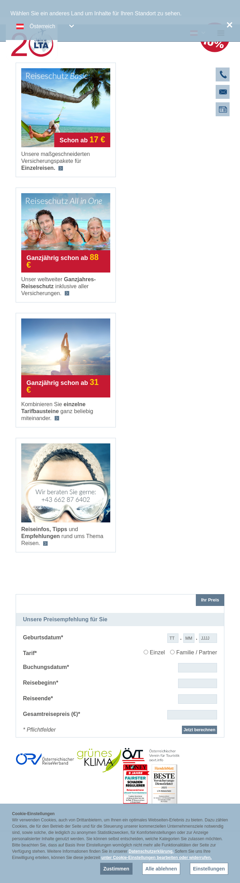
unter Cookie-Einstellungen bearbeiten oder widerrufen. (156, 857)
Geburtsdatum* (43, 637)
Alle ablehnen (161, 869)
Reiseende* (38, 698)
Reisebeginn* (40, 683)
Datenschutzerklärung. (151, 851)
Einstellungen (209, 869)
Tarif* (30, 653)
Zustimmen (116, 869)
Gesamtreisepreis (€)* (51, 714)
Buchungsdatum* (46, 667)
